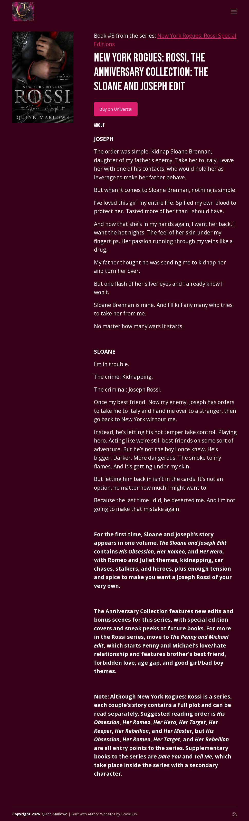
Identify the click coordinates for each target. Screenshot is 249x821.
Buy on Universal (115, 109)
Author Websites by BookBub (112, 814)
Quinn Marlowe (54, 814)
